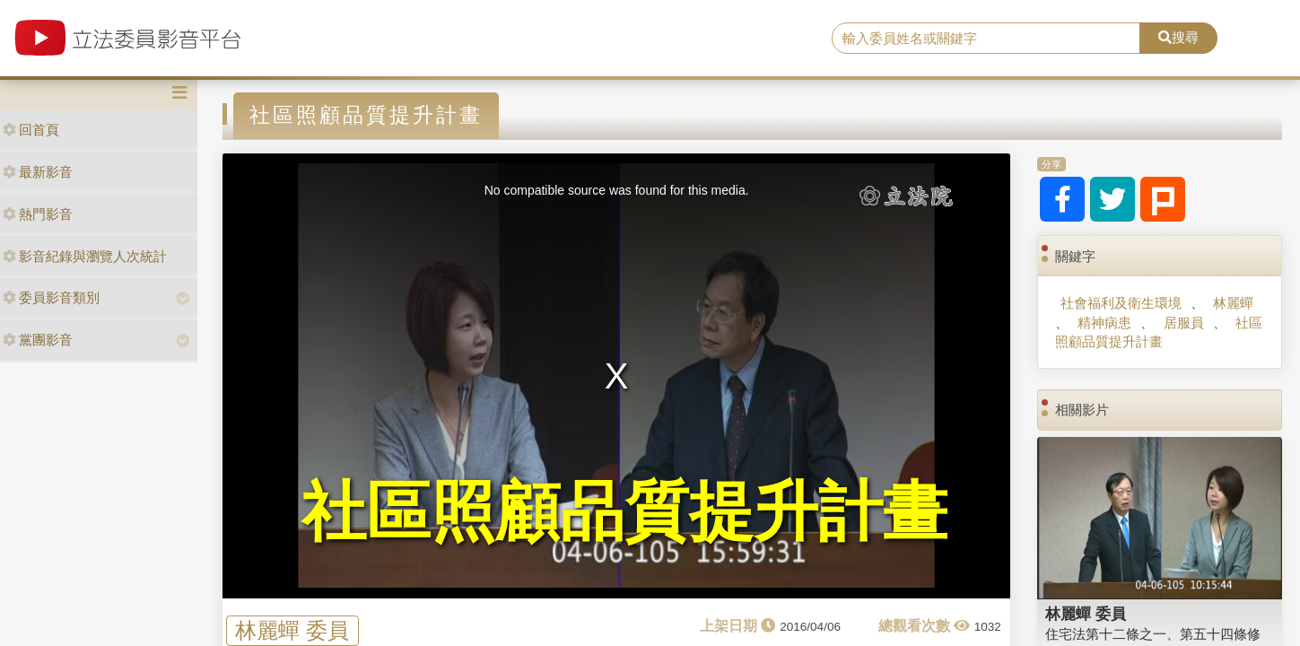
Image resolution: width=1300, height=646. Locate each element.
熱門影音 (38, 214)
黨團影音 (38, 339)
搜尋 (1178, 37)
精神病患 (1104, 322)
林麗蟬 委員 (292, 630)
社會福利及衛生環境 (1121, 302)
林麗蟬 (1233, 302)
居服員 (1184, 322)
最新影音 (38, 171)
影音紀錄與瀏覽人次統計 (85, 256)
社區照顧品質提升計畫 (1158, 332)
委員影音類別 (51, 297)
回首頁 (31, 129)
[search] (986, 38)
